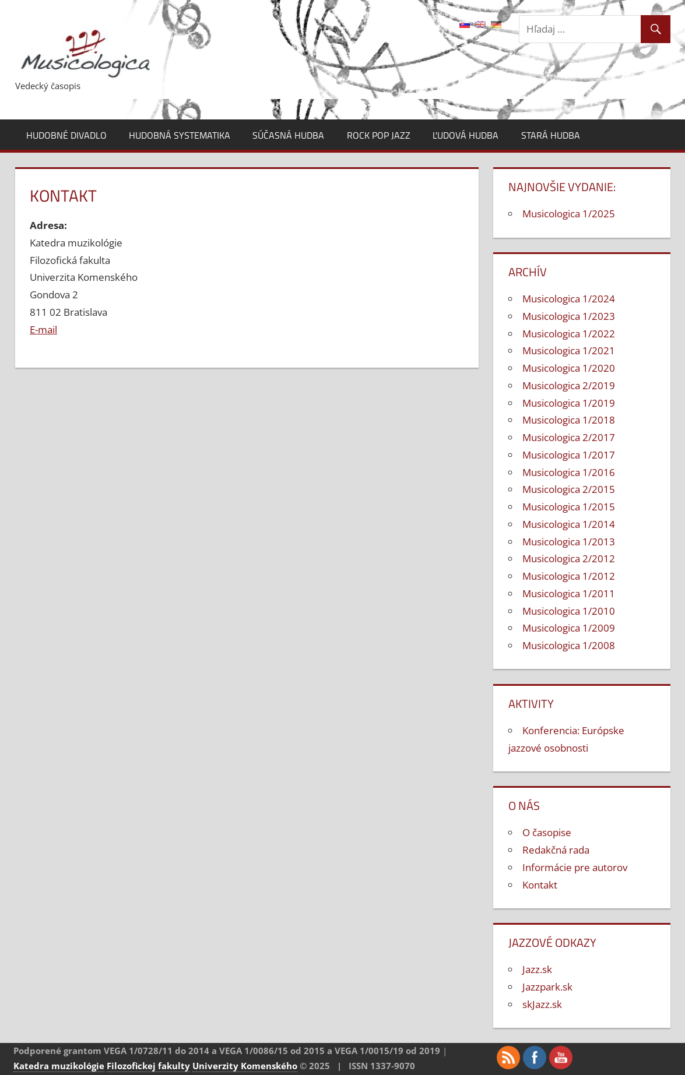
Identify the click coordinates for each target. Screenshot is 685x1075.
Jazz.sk (537, 969)
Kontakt (539, 884)
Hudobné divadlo (66, 135)
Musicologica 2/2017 (568, 437)
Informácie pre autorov (574, 867)
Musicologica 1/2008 (568, 645)
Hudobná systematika (179, 135)
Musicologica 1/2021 (568, 350)
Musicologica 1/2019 (568, 403)
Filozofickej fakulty (148, 1066)
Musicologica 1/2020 (568, 368)
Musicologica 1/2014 (568, 524)
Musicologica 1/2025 (568, 213)
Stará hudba (550, 135)
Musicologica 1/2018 (568, 420)
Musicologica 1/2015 (568, 506)
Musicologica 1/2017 (568, 454)
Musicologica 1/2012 (568, 576)
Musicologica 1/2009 (568, 628)
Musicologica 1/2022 (568, 333)
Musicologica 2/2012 (568, 558)
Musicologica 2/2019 (568, 385)
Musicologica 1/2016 (568, 472)
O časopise (546, 832)
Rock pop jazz (378, 135)
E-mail (43, 329)
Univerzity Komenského (244, 1066)
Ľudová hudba (465, 135)
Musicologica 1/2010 (568, 611)
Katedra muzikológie (58, 1066)
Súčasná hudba (288, 135)
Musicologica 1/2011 (568, 593)
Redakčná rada (555, 850)
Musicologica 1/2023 (568, 316)
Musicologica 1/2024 (568, 298)
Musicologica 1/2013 (568, 541)
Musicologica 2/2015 (568, 489)
